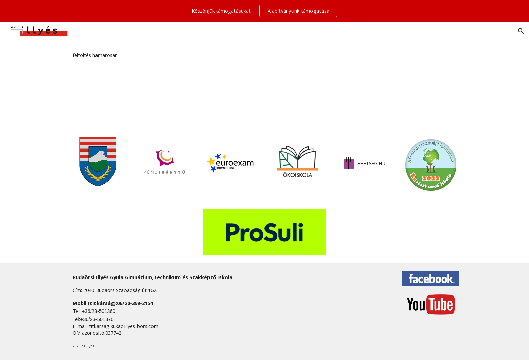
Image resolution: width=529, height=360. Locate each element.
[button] (521, 31)
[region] (264, 11)
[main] (264, 55)
